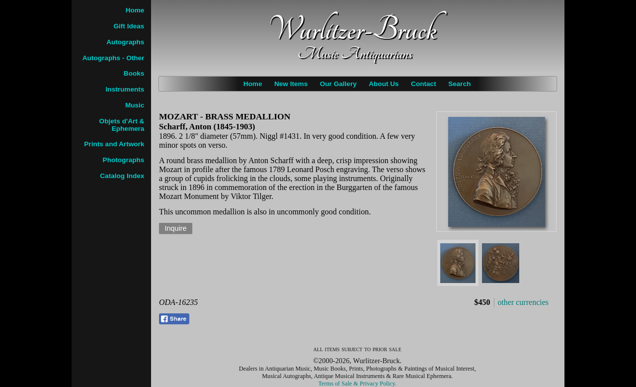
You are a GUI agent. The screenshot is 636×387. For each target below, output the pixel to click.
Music (135, 105)
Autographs (125, 42)
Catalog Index (122, 176)
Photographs (124, 160)
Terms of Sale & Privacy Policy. (357, 383)
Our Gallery (338, 84)
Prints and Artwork (114, 144)
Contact (423, 84)
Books (134, 73)
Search (459, 84)
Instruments (125, 89)
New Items (291, 84)
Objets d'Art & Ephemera (122, 124)
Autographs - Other (113, 58)
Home (252, 84)
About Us (383, 84)
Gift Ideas (128, 26)
